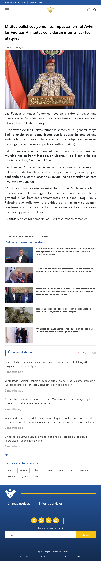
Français (47, 551)
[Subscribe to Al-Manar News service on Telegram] (34, 520)
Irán (61, 470)
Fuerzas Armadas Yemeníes (20, 236)
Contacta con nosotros (60, 551)
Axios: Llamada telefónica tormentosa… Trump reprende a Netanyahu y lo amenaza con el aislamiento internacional (48, 401)
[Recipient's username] (40, 534)
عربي (33, 551)
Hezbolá (84, 470)
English (39, 551)
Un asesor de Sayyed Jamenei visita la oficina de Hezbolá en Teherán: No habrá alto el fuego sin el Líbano (47, 438)
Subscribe (86, 534)
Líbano (23, 470)
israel (49, 470)
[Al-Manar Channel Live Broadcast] (55, 520)
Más (7, 455)
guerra (25, 476)
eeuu (37, 476)
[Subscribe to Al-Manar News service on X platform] (48, 520)
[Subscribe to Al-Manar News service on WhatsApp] (41, 520)
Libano (37, 470)
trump (10, 470)
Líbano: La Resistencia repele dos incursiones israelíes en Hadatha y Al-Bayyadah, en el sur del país (46, 364)
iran (71, 470)
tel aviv (44, 236)
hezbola (11, 476)
